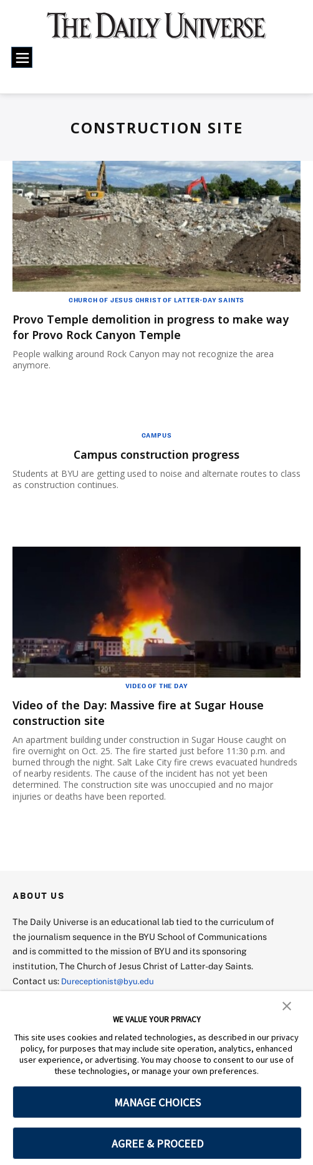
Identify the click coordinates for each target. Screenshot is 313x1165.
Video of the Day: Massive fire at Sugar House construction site (153, 712)
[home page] (156, 31)
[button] (286, 1005)
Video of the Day (156, 685)
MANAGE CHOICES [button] (157, 1102)
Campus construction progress (156, 454)
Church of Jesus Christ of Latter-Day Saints (156, 300)
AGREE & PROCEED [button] (157, 1143)
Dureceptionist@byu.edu (111, 981)
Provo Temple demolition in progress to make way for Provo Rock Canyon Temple (156, 326)
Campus (157, 435)
